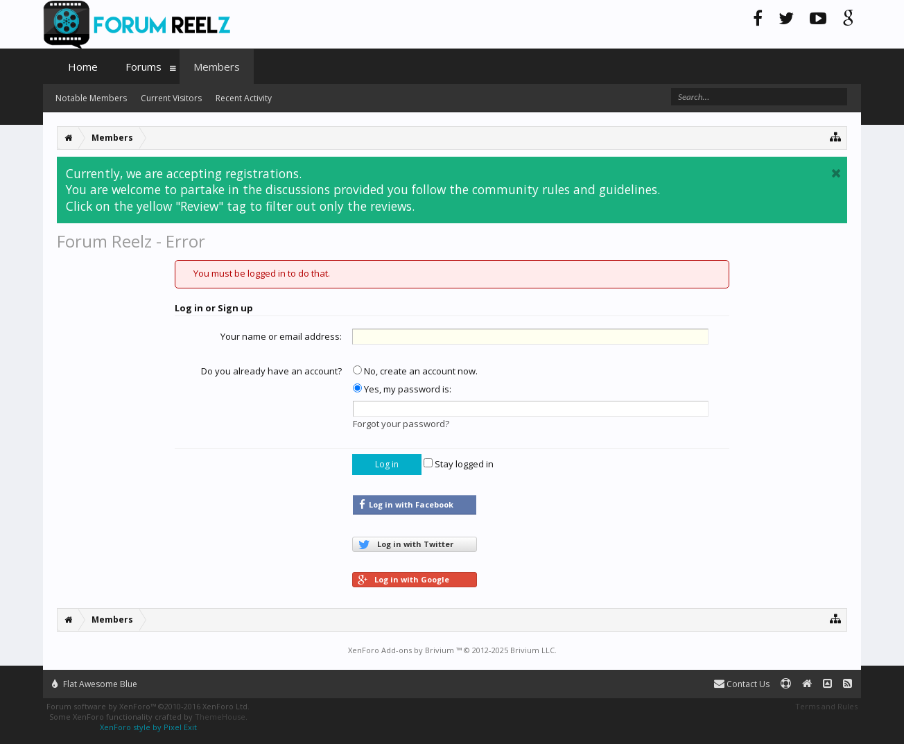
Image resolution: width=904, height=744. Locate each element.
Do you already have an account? (271, 371)
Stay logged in (459, 464)
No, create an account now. (415, 371)
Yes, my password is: (402, 389)
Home (83, 66)
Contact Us (742, 684)
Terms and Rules (826, 706)
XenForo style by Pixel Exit (148, 727)
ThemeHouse (220, 716)
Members (216, 66)
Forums (143, 66)
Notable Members (91, 98)
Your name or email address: (281, 336)
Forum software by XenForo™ (148, 706)
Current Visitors (171, 98)
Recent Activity (244, 98)
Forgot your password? (401, 423)
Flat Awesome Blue (94, 684)
